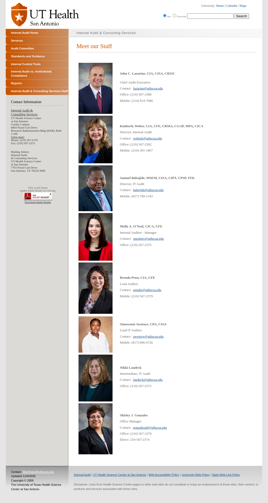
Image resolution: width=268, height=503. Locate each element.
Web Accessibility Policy (164, 474)
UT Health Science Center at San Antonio (119, 474)
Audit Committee (22, 48)
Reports (16, 83)
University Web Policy (196, 474)
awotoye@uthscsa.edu (148, 336)
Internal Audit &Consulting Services (24, 112)
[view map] (17, 136)
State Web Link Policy (226, 474)
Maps (243, 6)
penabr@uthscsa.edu (147, 290)
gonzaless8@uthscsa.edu (150, 427)
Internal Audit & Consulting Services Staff (39, 91)
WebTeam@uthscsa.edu (38, 471)
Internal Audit (82, 474)
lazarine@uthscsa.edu (148, 88)
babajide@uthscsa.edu (148, 190)
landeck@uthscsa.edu (148, 380)
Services (17, 40)
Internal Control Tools (26, 64)
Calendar (231, 6)
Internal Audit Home (24, 32)
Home (220, 6)
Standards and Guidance (28, 56)
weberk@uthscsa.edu (147, 138)
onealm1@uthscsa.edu (148, 239)
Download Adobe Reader (38, 202)
